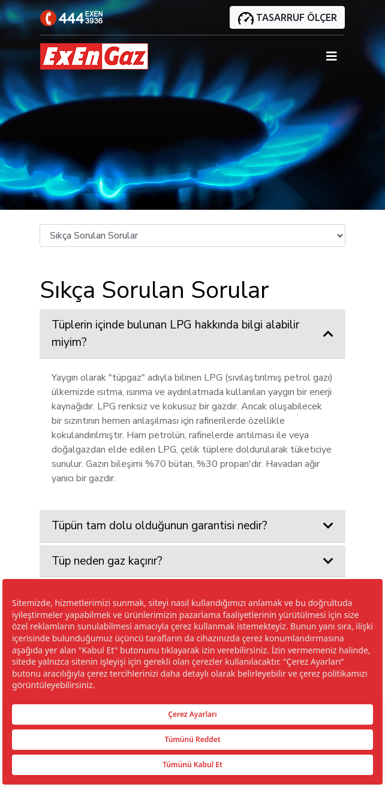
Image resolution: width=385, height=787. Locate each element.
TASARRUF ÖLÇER (287, 18)
